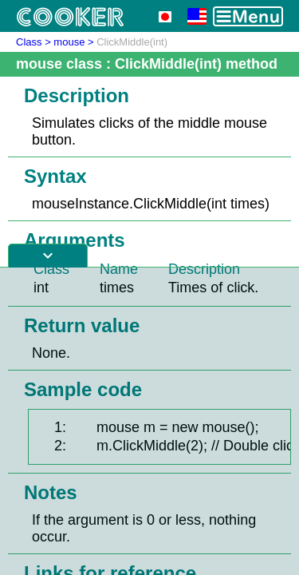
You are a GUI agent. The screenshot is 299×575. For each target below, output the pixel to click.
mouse (69, 42)
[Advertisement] (149, 421)
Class (29, 42)
